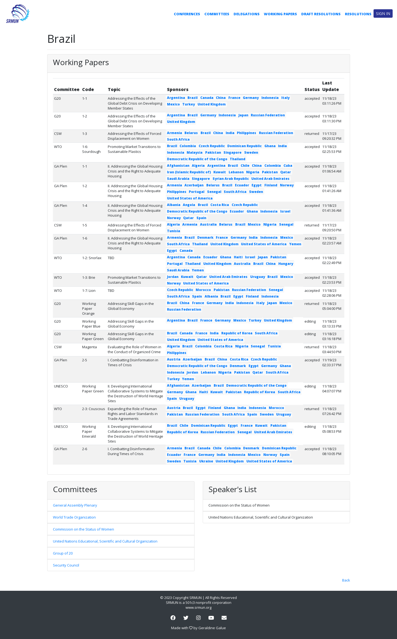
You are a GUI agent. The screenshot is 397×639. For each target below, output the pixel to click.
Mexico (173, 104)
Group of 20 (63, 553)
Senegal (214, 191)
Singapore (232, 152)
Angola (189, 204)
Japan (243, 115)
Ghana (270, 146)
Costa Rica (219, 204)
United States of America (190, 198)
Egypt (257, 185)
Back (346, 580)
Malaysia (194, 152)
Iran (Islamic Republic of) (189, 172)
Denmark (205, 237)
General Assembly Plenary (75, 505)
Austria (173, 359)
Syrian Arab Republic (231, 178)
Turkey (188, 104)
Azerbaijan (194, 185)
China (221, 97)
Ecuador (242, 185)
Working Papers (280, 13)
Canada (206, 97)
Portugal (196, 191)
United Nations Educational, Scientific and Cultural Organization (105, 541)
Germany (251, 97)
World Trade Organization (74, 517)
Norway (287, 185)
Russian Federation (268, 115)
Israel (285, 211)
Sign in (383, 13)
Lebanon (236, 172)
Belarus (191, 133)
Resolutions (358, 13)
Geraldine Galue (212, 627)
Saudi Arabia (178, 178)
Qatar (285, 172)
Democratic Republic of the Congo (197, 159)
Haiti (238, 257)
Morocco (203, 289)
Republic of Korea (236, 333)
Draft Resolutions (321, 13)
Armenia (174, 133)
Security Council (66, 565)
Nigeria (252, 172)
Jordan (172, 276)
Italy (285, 97)
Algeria (198, 165)
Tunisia (173, 231)
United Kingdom (212, 104)
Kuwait (219, 172)
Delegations (246, 13)
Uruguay (257, 276)
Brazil (192, 97)
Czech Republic (212, 146)
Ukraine (206, 461)
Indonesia (270, 97)
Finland (270, 185)
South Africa (178, 139)
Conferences (187, 13)
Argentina (176, 97)
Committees (216, 13)
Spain (201, 218)
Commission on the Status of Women (83, 529)
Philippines (246, 133)
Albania (173, 204)
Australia (208, 224)
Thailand (237, 159)
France (234, 97)
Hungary (285, 263)
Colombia (188, 146)
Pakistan (213, 152)
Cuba (287, 165)
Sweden (251, 152)
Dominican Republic (244, 146)
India (230, 133)
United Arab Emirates (270, 178)
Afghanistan (178, 165)
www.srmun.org (198, 607)
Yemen (295, 244)
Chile (245, 165)
